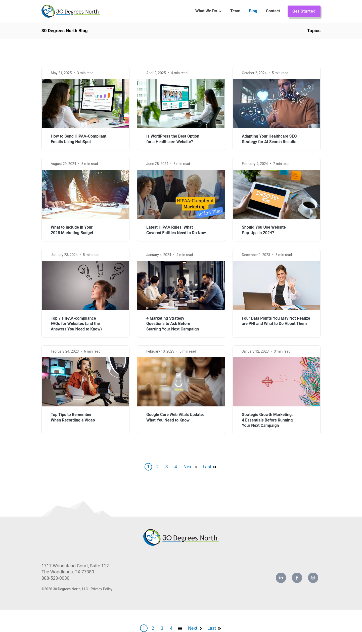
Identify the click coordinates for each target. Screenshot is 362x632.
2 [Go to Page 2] (157, 466)
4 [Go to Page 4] (175, 466)
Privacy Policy (101, 589)
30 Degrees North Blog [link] (64, 30)
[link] (70, 11)
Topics (314, 30)
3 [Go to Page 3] (166, 466)
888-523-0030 (55, 578)
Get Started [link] (304, 11)
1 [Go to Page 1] (148, 466)
